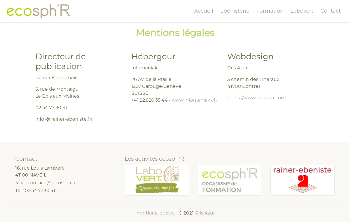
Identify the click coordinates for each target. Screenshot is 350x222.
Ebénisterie (234, 11)
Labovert (301, 11)
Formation (269, 11)
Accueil (203, 11)
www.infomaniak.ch (194, 100)
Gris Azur (205, 213)
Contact (330, 11)
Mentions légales (155, 213)
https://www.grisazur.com (256, 98)
